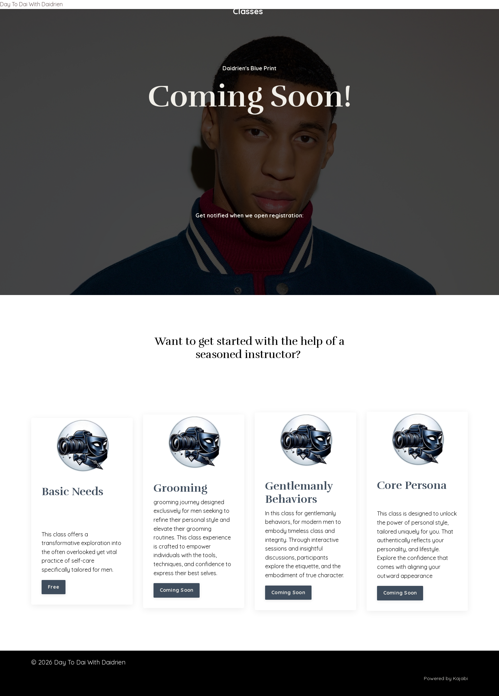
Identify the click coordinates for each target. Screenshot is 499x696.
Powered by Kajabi (446, 678)
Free (53, 587)
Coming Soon (177, 590)
